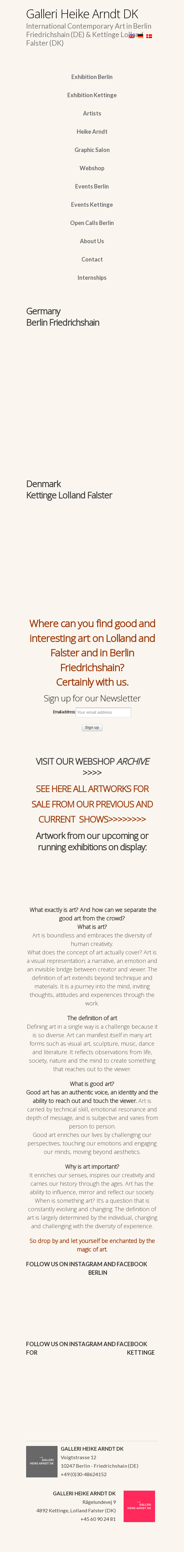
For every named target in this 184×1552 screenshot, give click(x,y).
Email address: (92, 712)
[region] (92, 369)
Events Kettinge (92, 204)
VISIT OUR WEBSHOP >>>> (92, 767)
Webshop (92, 168)
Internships (92, 277)
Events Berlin (92, 186)
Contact (92, 259)
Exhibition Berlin (92, 76)
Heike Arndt (92, 131)
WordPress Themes (146, 1545)
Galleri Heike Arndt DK (82, 13)
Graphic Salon (92, 149)
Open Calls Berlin (92, 222)
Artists (92, 113)
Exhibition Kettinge (92, 95)
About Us (92, 241)
